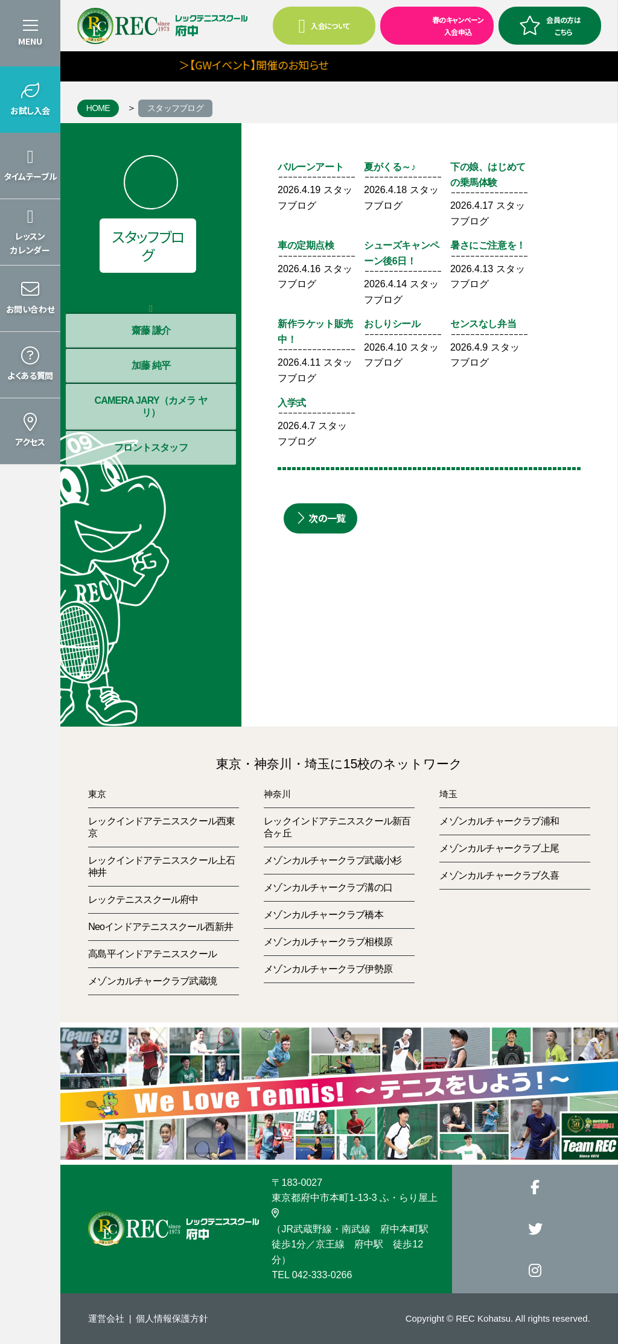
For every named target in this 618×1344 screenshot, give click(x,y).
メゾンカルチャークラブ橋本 (323, 914)
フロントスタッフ (151, 447)
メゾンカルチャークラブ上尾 (499, 848)
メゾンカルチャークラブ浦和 (499, 821)
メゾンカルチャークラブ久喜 (499, 875)
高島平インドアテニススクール (152, 954)
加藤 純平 (151, 365)
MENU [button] (30, 41)
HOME (98, 108)
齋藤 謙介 (151, 330)
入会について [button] (324, 26)
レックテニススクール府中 (143, 899)
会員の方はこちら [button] (550, 25)
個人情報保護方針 (172, 1318)
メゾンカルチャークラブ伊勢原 (328, 969)
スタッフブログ (175, 108)
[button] (30, 99)
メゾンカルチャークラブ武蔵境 (152, 981)
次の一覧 (320, 518)
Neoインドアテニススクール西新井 (160, 927)
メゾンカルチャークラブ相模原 (328, 942)
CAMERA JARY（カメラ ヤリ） (150, 406)
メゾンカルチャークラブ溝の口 (328, 887)
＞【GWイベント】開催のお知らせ (276, 64)
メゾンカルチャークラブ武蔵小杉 (332, 860)
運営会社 (106, 1318)
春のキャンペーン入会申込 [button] (433, 25)
